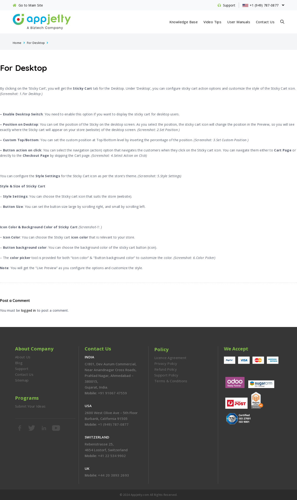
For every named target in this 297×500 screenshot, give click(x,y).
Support (21, 368)
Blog (19, 362)
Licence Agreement (170, 357)
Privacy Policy (165, 363)
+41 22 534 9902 (112, 455)
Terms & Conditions (170, 381)
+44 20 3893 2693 (113, 475)
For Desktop (36, 43)
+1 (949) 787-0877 (113, 424)
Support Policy (166, 375)
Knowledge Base (183, 22)
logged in (28, 310)
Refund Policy (165, 369)
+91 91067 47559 (112, 393)
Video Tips (212, 22)
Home (17, 43)
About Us (22, 357)
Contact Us (265, 22)
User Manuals (238, 22)
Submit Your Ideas (30, 406)
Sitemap (22, 380)
